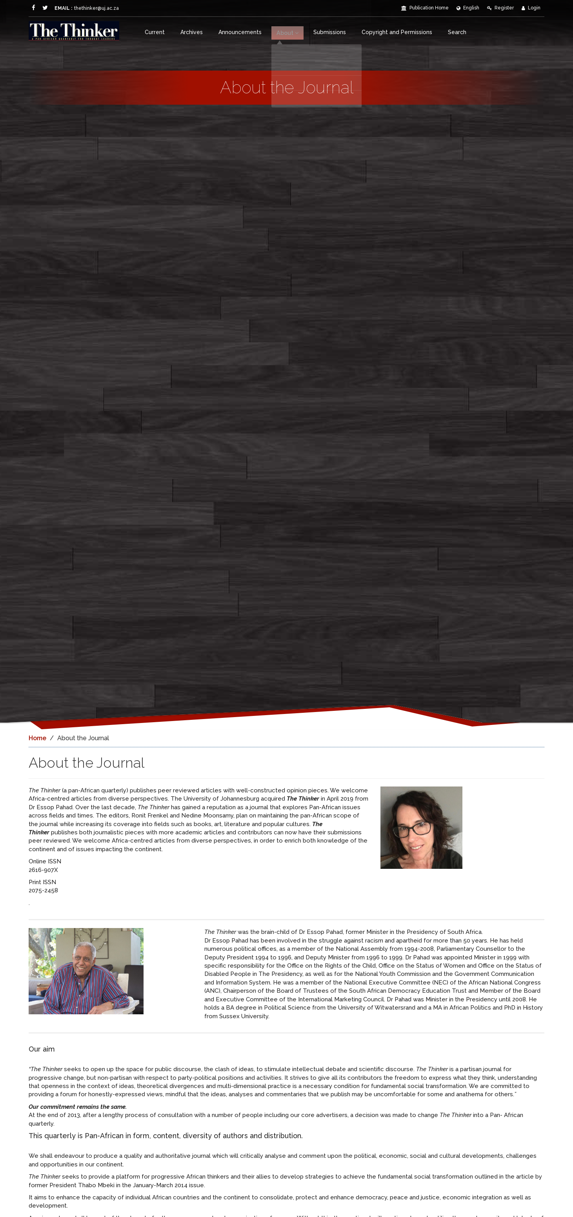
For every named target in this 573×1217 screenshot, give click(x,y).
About (287, 32)
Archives (191, 32)
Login (531, 8)
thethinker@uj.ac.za (78, 8)
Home (37, 738)
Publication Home (425, 8)
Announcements (240, 32)
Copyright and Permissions (397, 32)
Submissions (330, 32)
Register (500, 8)
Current (155, 32)
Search (458, 32)
